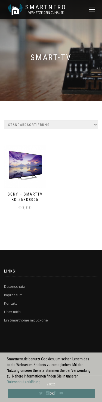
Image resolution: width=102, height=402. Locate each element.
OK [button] (52, 393)
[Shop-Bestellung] (51, 124)
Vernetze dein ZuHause (46, 13)
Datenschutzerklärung (24, 382)
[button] (43, 382)
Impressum (13, 294)
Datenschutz (14, 286)
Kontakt (10, 303)
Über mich (12, 311)
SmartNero (45, 7)
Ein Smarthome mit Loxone (26, 320)
